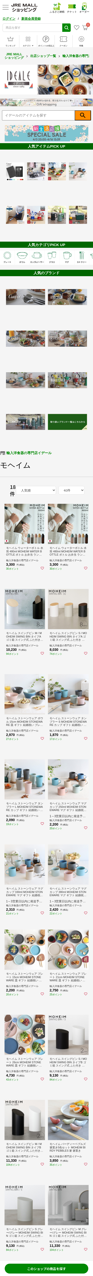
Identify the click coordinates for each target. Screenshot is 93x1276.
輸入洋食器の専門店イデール (29, 453)
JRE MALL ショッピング (14, 55)
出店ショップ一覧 (43, 56)
